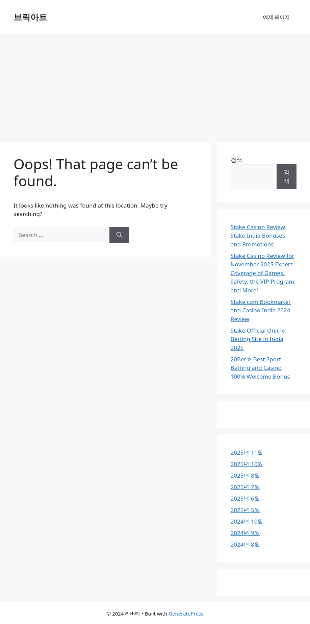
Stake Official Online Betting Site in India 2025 (258, 339)
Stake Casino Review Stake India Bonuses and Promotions (258, 235)
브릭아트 (30, 17)
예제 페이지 (276, 17)
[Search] (119, 235)
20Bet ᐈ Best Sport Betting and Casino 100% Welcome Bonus (260, 367)
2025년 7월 (245, 487)
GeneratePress (186, 613)
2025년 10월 (247, 464)
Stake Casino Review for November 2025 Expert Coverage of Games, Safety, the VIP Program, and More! (263, 273)
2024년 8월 (245, 544)
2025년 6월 (245, 498)
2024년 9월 (245, 533)
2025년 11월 (247, 452)
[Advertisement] (155, 84)
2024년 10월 (247, 521)
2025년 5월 (245, 510)
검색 (236, 160)
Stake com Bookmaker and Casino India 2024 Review (261, 310)
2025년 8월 (245, 475)
